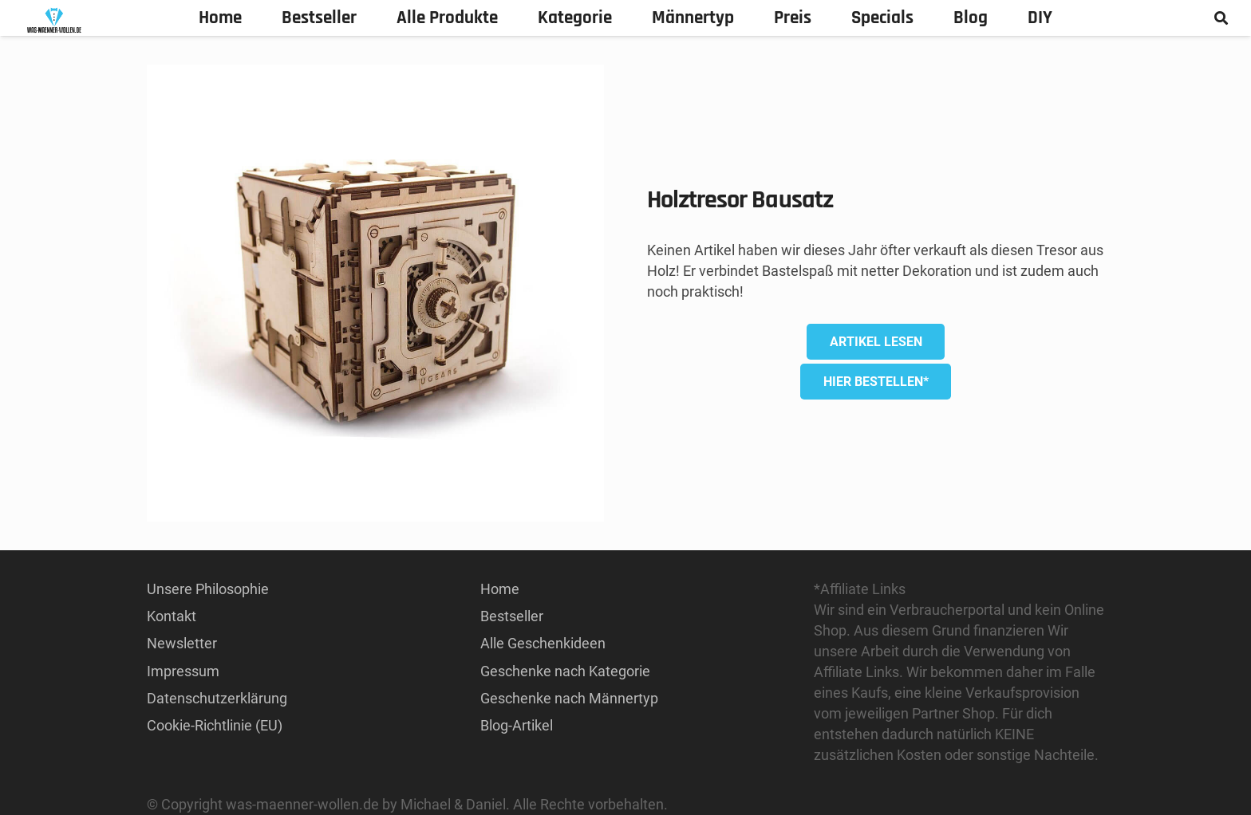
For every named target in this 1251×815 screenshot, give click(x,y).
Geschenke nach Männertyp (569, 698)
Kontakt (171, 616)
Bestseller (511, 616)
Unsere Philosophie (208, 589)
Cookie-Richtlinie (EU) (214, 725)
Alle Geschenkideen (543, 643)
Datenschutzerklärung (217, 698)
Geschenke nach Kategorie (565, 671)
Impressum (183, 671)
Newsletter (182, 643)
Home (499, 589)
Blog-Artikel (516, 725)
